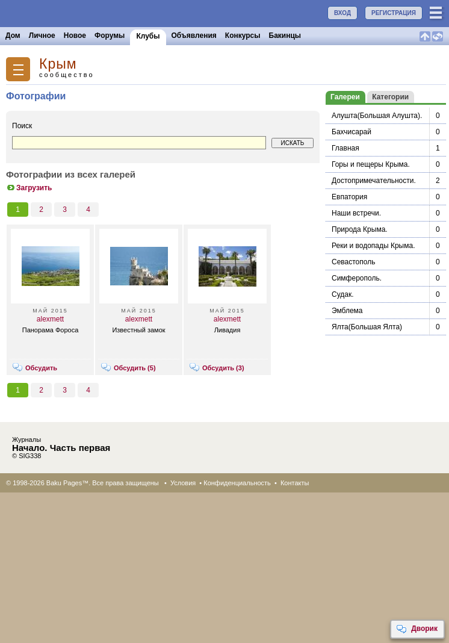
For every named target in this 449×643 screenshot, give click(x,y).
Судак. (343, 294)
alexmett (50, 319)
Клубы (147, 36)
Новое (75, 35)
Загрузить (29, 188)
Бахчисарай (351, 132)
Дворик (417, 629)
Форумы (109, 35)
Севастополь (353, 262)
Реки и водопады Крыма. (373, 245)
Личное (42, 35)
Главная (345, 148)
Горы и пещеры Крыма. (371, 164)
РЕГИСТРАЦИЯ (393, 13)
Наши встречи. (356, 213)
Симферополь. (357, 278)
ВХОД (342, 13)
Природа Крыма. (360, 229)
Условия (183, 482)
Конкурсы (243, 35)
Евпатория (349, 197)
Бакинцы (285, 35)
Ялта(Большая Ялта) (367, 327)
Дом (12, 35)
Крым (58, 64)
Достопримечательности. (374, 180)
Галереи (345, 97)
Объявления (194, 35)
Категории (390, 97)
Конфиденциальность (237, 482)
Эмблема (347, 310)
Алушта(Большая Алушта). (377, 115)
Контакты (294, 482)
